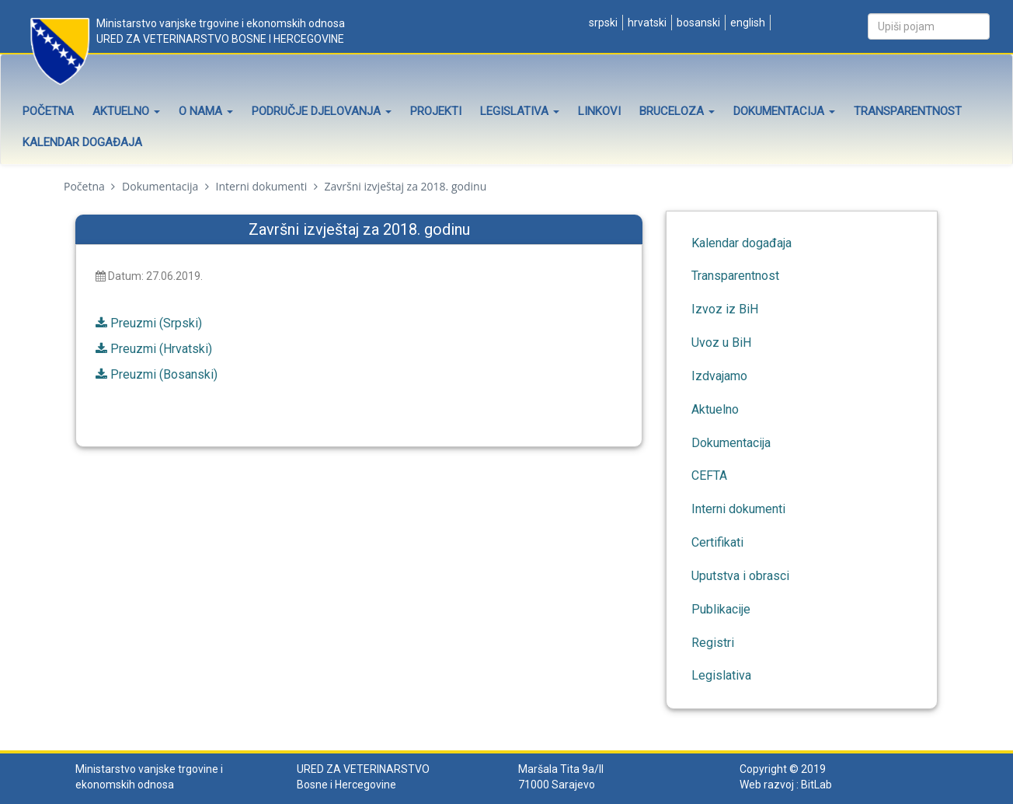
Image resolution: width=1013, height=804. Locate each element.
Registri (712, 642)
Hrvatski (646, 22)
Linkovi (599, 111)
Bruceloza (677, 111)
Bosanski (697, 22)
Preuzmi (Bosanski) (164, 374)
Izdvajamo (719, 376)
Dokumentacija (784, 111)
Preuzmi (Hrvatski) (161, 348)
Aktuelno (126, 111)
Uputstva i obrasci (740, 575)
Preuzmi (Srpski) (156, 323)
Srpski (602, 22)
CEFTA (709, 475)
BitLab (816, 784)
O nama (206, 111)
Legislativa (519, 111)
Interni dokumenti (262, 186)
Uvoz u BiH (721, 342)
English (746, 22)
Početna (48, 111)
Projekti (435, 111)
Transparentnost (908, 111)
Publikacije (720, 609)
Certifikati (717, 542)
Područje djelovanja (322, 111)
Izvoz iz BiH (724, 309)
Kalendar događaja (82, 142)
